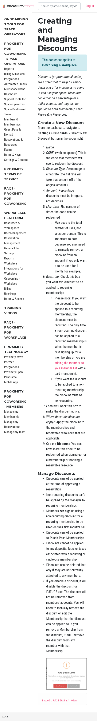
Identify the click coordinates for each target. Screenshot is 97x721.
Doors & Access (14, 299)
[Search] (59, 6)
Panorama (10, 377)
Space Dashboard (15, 109)
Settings (9, 253)
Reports (9, 69)
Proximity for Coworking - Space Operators (15, 53)
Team (7, 114)
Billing (7, 289)
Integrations (11, 79)
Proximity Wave (13, 357)
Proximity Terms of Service (13, 174)
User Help (10, 294)
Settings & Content (16, 160)
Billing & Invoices (14, 74)
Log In (90, 6)
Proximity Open (13, 372)
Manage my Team (14, 432)
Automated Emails (15, 84)
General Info (11, 248)
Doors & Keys (12, 155)
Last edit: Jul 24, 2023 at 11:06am (59, 700)
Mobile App (11, 382)
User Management (15, 233)
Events (8, 150)
